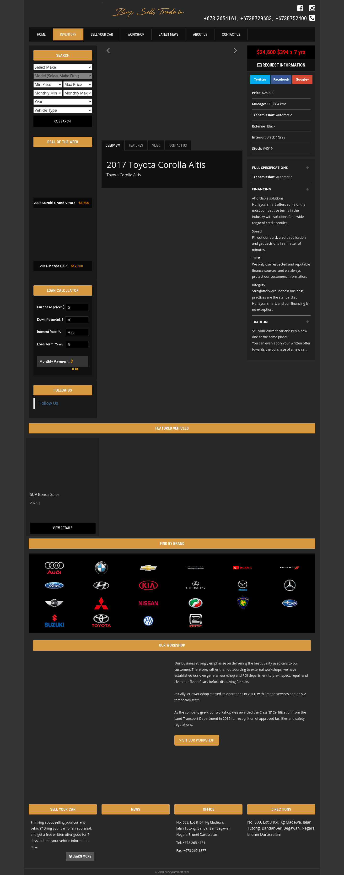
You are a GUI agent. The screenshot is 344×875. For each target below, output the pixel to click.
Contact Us (231, 34)
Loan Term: (50, 344)
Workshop (136, 34)
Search (62, 121)
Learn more (80, 856)
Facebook (281, 79)
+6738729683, (257, 18)
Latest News (168, 34)
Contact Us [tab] (178, 145)
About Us (200, 34)
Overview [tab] (113, 145)
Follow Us (63, 390)
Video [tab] (156, 145)
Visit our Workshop (196, 740)
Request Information (281, 64)
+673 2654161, (221, 18)
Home (41, 34)
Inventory (68, 34)
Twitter (260, 79)
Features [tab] (136, 145)
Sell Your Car (102, 34)
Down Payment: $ (50, 319)
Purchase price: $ (50, 307)
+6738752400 (291, 18)
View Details (62, 528)
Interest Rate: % (49, 332)
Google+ (302, 79)
